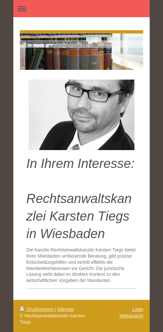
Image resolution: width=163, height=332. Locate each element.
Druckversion (37, 309)
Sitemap (65, 309)
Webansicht (131, 315)
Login (137, 309)
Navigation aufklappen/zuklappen (81, 9)
